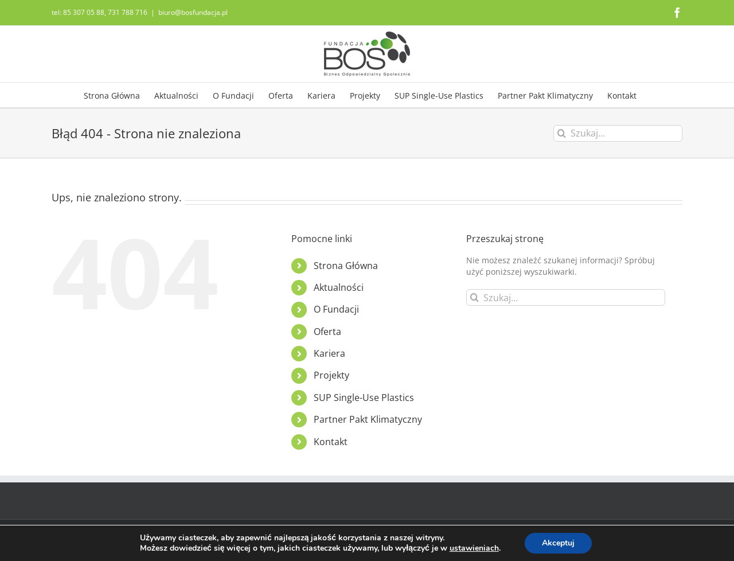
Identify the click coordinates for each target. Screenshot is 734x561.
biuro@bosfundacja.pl (193, 12)
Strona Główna (346, 265)
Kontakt (331, 441)
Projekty (331, 375)
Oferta (327, 331)
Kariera (329, 353)
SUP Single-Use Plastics (364, 397)
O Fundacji (336, 309)
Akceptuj (558, 542)
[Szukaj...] (617, 133)
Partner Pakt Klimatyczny (368, 419)
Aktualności (339, 287)
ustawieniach (474, 548)
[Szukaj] (561, 133)
